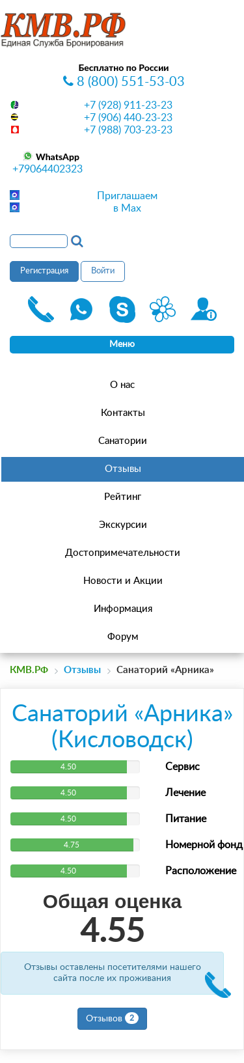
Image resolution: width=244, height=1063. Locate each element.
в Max (127, 208)
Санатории (122, 441)
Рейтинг (122, 497)
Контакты (123, 413)
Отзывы (123, 469)
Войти (103, 271)
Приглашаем (127, 196)
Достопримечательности (122, 553)
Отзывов (112, 1018)
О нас (122, 385)
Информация (123, 609)
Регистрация (44, 271)
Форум (123, 637)
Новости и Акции (123, 581)
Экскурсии (123, 525)
